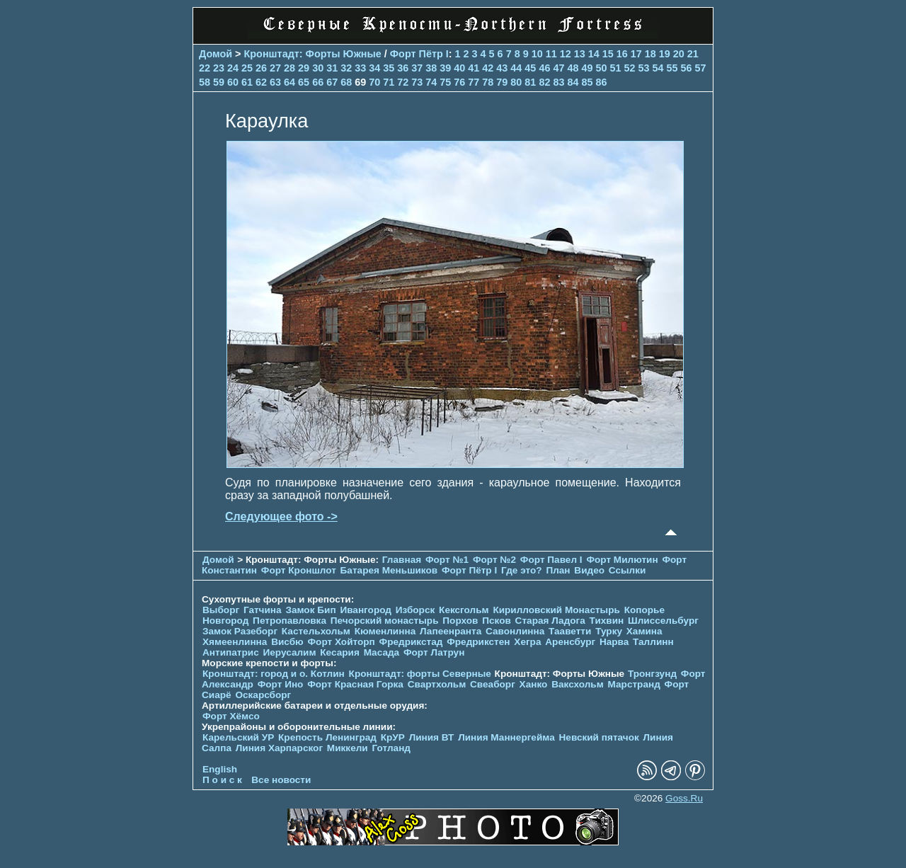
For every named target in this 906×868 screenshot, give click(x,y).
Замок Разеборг (239, 631)
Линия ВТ (431, 737)
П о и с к (222, 780)
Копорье (644, 610)
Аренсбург (570, 641)
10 (537, 53)
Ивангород (365, 610)
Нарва (614, 641)
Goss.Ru (684, 798)
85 (586, 82)
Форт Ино (281, 684)
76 (459, 82)
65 (303, 82)
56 (686, 68)
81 (530, 82)
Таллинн (653, 641)
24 (233, 68)
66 (317, 82)
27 (275, 68)
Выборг (220, 610)
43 (502, 68)
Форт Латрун (433, 652)
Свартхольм (437, 684)
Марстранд (634, 684)
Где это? (521, 570)
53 (643, 68)
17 (636, 53)
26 (261, 68)
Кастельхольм (316, 631)
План (558, 570)
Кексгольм (464, 610)
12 (565, 53)
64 (289, 82)
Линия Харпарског (279, 748)
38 (431, 68)
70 (374, 82)
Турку (608, 631)
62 (261, 82)
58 (204, 82)
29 (303, 68)
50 (601, 68)
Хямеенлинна (234, 641)
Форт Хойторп (341, 641)
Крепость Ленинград (327, 737)
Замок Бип (310, 610)
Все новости (281, 780)
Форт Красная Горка (355, 684)
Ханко (534, 684)
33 (360, 68)
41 (473, 68)
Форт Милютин (622, 559)
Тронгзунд (652, 673)
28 (289, 68)
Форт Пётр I (419, 53)
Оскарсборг (263, 695)
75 (445, 82)
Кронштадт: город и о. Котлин (273, 673)
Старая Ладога (550, 620)
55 (672, 68)
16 (622, 53)
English (219, 769)
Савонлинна (515, 631)
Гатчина (262, 610)
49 (586, 68)
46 (544, 68)
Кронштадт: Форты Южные (313, 53)
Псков (496, 620)
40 (459, 68)
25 (247, 68)
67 (332, 82)
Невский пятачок (599, 737)
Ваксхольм (577, 684)
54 (658, 68)
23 (218, 68)
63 (275, 82)
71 (388, 82)
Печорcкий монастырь (385, 620)
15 (608, 53)
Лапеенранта (450, 631)
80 (516, 82)
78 (487, 82)
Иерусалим (289, 652)
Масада (382, 652)
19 (664, 53)
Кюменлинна (385, 631)
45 (530, 68)
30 (317, 68)
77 (473, 82)
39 (445, 68)
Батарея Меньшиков (389, 570)
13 (579, 53)
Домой (215, 53)
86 (601, 82)
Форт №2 (494, 559)
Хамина (644, 631)
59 (218, 82)
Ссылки (627, 570)
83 (558, 82)
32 (346, 68)
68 (346, 82)
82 (544, 82)
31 (332, 68)
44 (516, 68)
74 (431, 82)
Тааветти (570, 631)
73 (417, 82)
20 (678, 53)
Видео (589, 570)
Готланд (391, 748)
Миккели (347, 748)
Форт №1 (447, 559)
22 (204, 68)
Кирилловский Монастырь (556, 610)
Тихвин (607, 620)
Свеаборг (492, 684)
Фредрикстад (411, 641)
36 (402, 68)
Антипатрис (230, 652)
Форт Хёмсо (231, 716)
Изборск (415, 610)
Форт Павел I (551, 559)
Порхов (460, 620)
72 (402, 82)
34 (374, 68)
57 (700, 68)
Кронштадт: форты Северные (420, 673)
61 (247, 82)
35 (388, 68)
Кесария (340, 652)
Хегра (527, 641)
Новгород (225, 620)
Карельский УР (238, 737)
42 (487, 68)
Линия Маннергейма (506, 737)
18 (650, 53)
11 (551, 53)
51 (615, 68)
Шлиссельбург (663, 620)
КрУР (393, 737)
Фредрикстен (478, 641)
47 (558, 68)
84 (572, 82)
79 (502, 82)
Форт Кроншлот (298, 570)
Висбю (287, 641)
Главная (401, 559)
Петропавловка (289, 620)
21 (693, 53)
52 (629, 68)
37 (417, 68)
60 (233, 82)
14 (594, 53)
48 (572, 68)
